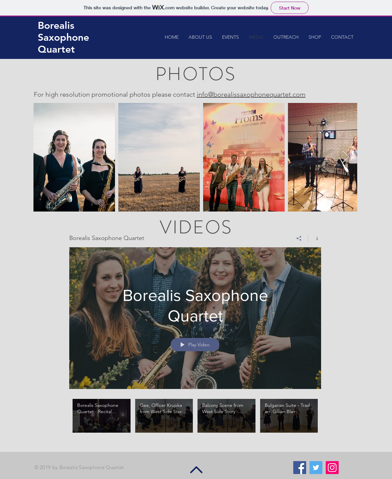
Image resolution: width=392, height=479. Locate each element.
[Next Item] (346, 157)
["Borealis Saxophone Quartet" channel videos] (195, 420)
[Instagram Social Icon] (332, 467)
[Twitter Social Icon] (315, 467)
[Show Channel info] (314, 238)
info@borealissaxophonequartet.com (251, 94)
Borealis (56, 25)
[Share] (299, 238)
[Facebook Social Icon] (299, 467)
